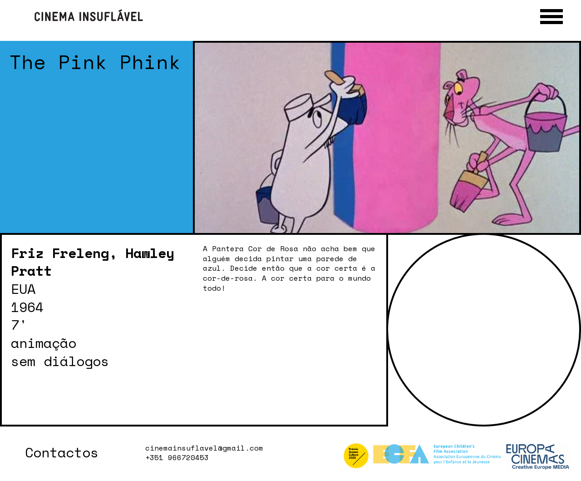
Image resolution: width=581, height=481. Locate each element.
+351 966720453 (177, 458)
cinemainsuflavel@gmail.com (204, 448)
